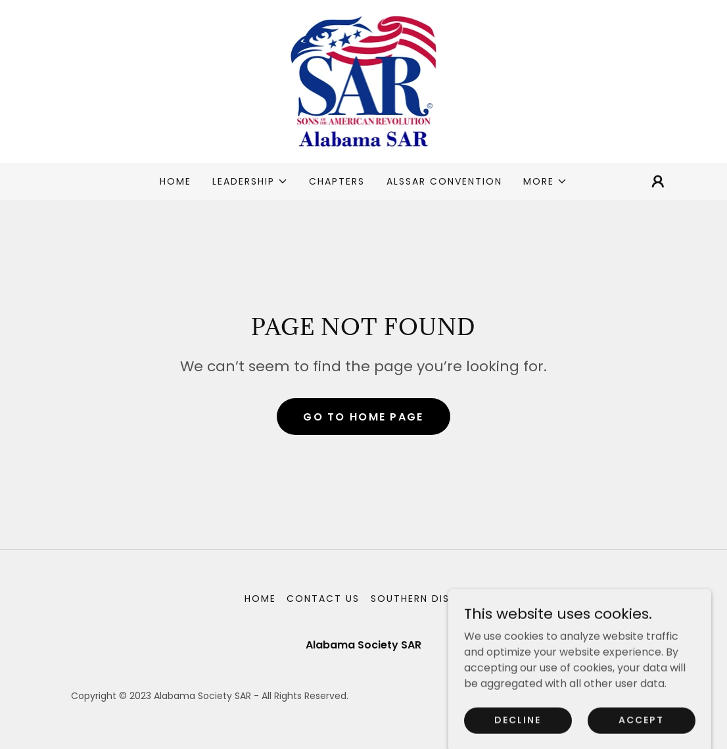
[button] (250, 181)
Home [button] (260, 598)
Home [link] (175, 181)
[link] (364, 80)
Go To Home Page (363, 416)
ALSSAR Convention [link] (444, 181)
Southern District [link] (426, 598)
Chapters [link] (337, 181)
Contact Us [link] (323, 598)
